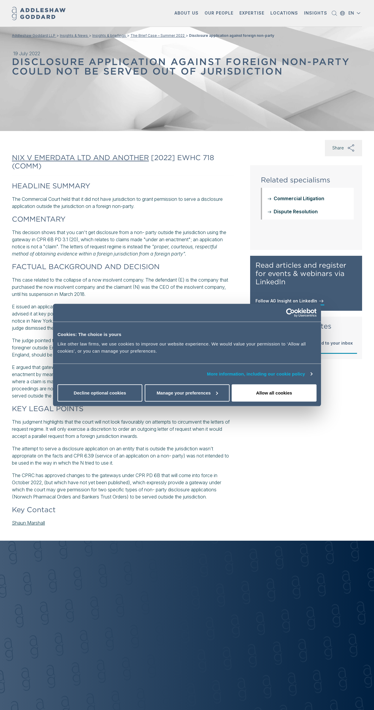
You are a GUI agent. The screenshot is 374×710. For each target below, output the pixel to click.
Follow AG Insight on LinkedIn (289, 301)
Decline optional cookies (100, 392)
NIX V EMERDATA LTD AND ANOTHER (80, 157)
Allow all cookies (274, 392)
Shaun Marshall (28, 523)
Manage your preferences (187, 392)
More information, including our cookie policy (256, 373)
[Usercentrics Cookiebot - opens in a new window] (290, 312)
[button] (187, 13)
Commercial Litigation (299, 198)
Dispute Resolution (296, 211)
